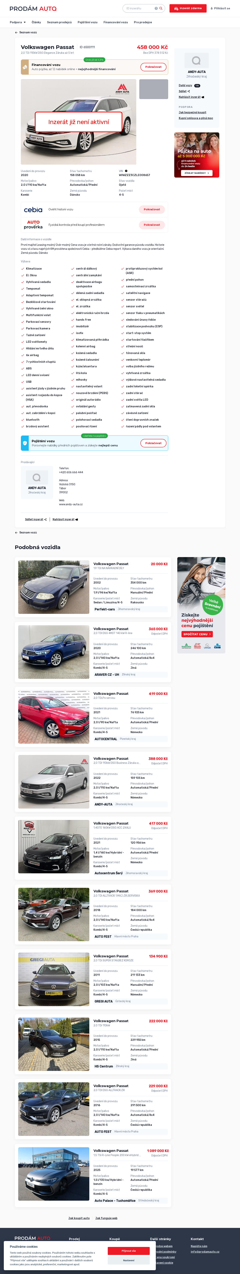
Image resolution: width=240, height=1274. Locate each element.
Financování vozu (116, 22)
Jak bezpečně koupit (192, 112)
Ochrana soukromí (162, 1257)
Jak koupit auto (79, 1218)
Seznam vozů (26, 32)
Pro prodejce (143, 22)
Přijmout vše (129, 1250)
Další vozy (185, 85)
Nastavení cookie (161, 1262)
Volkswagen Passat (110, 564)
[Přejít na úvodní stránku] (33, 8)
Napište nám (199, 1246)
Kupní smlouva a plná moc (196, 118)
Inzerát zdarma (188, 8)
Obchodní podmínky (163, 1251)
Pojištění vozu (87, 22)
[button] (64, 519)
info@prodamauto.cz (205, 1251)
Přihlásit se (220, 8)
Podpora (16, 22)
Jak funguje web (106, 1218)
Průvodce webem (161, 1246)
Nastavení (128, 1260)
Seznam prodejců (59, 22)
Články (36, 22)
